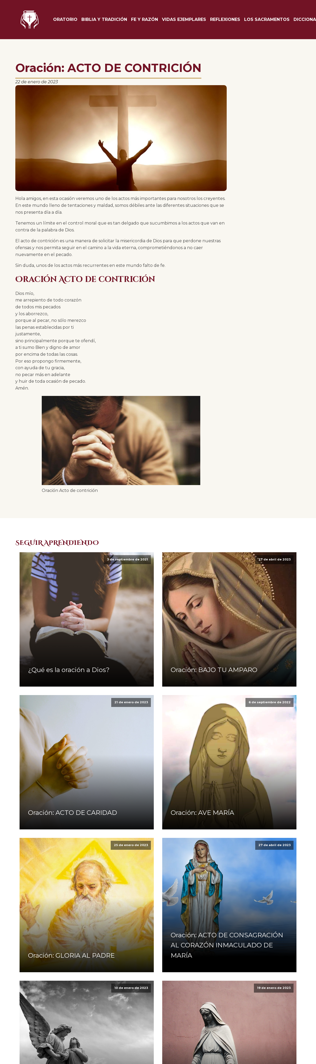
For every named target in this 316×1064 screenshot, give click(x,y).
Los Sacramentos (267, 19)
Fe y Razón (144, 19)
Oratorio (65, 19)
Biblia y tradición (104, 19)
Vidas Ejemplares (184, 19)
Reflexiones (225, 19)
